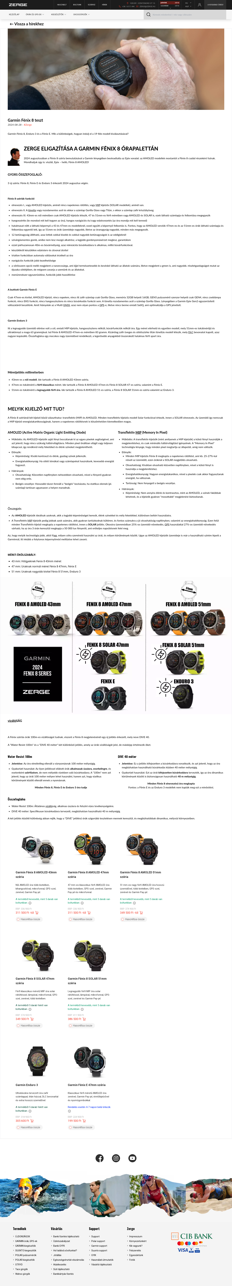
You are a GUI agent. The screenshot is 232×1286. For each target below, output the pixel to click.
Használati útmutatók (102, 1260)
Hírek (104, 5)
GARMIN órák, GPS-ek (26, 1241)
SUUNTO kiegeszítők (25, 1250)
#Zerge (28, 124)
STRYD (19, 1264)
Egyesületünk (136, 1255)
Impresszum (135, 1236)
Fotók (132, 1260)
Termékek (19, 1228)
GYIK (93, 1255)
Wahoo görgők (22, 1274)
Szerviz (91, 5)
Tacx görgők (21, 1269)
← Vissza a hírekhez (27, 23)
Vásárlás (56, 1228)
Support (94, 1228)
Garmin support (99, 1246)
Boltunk (77, 5)
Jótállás (57, 1255)
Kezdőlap (14, 14)
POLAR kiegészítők (25, 1260)
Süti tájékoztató (61, 1269)
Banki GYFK (59, 1246)
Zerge (131, 1228)
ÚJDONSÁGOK (22, 1236)
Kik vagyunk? (135, 1246)
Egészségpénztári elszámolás (68, 1260)
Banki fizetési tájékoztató (66, 1236)
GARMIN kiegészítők (25, 1246)
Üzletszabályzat (61, 1241)
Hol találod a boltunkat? (65, 1250)
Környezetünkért (137, 1241)
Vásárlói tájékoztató (101, 1264)
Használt (62, 5)
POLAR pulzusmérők (25, 1255)
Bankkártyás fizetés (63, 1274)
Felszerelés (135, 1250)
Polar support (98, 1241)
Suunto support (99, 1250)
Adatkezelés (59, 1264)
